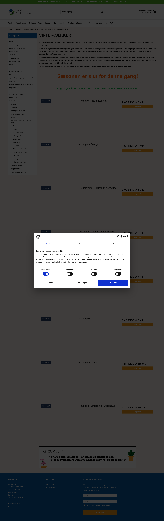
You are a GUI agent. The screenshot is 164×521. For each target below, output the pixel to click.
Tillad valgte (82, 283)
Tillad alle (113, 283)
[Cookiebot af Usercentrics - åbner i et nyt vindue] (118, 236)
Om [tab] (114, 244)
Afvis (51, 283)
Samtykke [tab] (50, 244)
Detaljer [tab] (82, 244)
